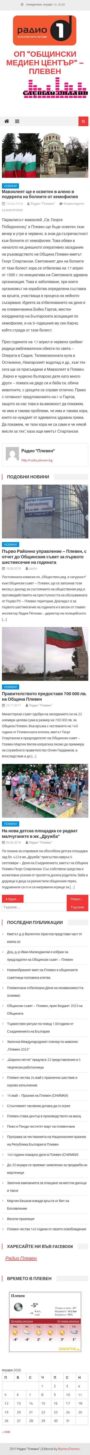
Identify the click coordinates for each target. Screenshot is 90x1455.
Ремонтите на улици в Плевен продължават (79, 898)
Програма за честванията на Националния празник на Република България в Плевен (46, 1140)
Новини (10, 186)
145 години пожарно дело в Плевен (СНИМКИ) (43, 1154)
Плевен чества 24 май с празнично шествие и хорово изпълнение (42, 1081)
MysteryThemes (69, 1448)
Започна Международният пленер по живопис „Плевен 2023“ (42, 1045)
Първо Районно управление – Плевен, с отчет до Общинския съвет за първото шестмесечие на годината (44, 556)
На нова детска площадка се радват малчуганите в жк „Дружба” (40, 833)
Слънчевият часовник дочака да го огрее (38, 1105)
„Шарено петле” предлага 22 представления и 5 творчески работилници (44, 1063)
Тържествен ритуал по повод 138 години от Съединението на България (40, 1027)
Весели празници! (21, 1218)
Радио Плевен (21, 1258)
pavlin (33, 568)
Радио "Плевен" (43, 203)
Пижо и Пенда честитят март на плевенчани (41, 1126)
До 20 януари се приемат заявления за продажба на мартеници (47, 1168)
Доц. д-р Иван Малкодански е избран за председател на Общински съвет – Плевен (40, 955)
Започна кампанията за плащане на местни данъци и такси (47, 1186)
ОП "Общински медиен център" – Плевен (45, 62)
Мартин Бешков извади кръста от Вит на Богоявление (38, 1204)
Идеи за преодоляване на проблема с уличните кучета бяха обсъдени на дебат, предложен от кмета (16, 898)
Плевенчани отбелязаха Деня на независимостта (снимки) (45, 991)
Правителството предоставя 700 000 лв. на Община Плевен (44, 696)
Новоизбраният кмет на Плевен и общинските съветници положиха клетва (42, 973)
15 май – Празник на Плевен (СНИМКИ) (37, 1095)
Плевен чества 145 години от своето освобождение (46, 1228)
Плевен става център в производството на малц (44, 1116)
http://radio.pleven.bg (36, 460)
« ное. (6, 1431)
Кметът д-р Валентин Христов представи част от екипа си (44, 937)
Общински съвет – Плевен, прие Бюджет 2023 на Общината (45, 1009)
